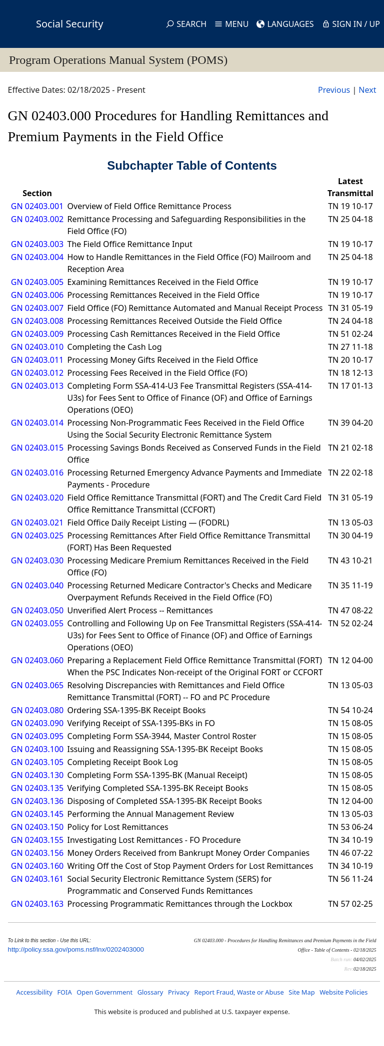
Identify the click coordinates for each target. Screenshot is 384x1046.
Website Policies (344, 992)
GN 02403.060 (37, 660)
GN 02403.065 (37, 685)
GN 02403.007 (37, 307)
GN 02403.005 (37, 281)
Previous (334, 89)
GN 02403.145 (37, 813)
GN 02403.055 (37, 623)
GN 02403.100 (37, 749)
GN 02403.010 (37, 346)
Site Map (301, 992)
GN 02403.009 (37, 333)
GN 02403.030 (37, 560)
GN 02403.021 (37, 522)
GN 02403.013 (37, 385)
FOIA (64, 992)
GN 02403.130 (37, 775)
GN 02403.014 (37, 422)
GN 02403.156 (37, 852)
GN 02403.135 (37, 788)
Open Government (104, 992)
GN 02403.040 (37, 585)
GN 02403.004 (37, 257)
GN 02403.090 (37, 723)
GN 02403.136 (37, 800)
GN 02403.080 (37, 710)
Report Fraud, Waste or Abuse (239, 992)
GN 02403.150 (37, 826)
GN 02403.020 (37, 497)
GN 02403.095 (37, 736)
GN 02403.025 (37, 535)
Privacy (179, 992)
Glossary (151, 992)
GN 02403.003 (37, 244)
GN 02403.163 (37, 903)
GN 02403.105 (37, 762)
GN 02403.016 (37, 472)
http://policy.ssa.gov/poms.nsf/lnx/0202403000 (76, 949)
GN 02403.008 (37, 320)
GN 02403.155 (37, 839)
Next (367, 89)
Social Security (69, 23)
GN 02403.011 (37, 359)
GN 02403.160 (37, 865)
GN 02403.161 (37, 878)
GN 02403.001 (37, 206)
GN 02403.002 (37, 219)
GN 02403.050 (37, 610)
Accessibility (34, 992)
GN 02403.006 (37, 294)
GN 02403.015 (37, 447)
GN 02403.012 (37, 372)
